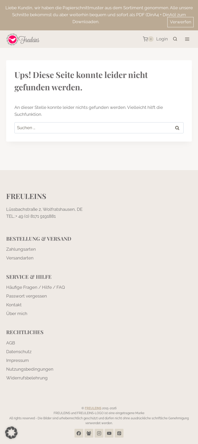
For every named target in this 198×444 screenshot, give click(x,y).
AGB (10, 342)
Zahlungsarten (21, 249)
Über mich (16, 313)
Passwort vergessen (26, 296)
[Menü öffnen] (187, 39)
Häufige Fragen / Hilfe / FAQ (35, 287)
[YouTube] (109, 433)
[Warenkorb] (148, 39)
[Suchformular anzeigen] (175, 39)
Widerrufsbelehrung (27, 377)
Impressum (17, 360)
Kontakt (14, 304)
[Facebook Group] (89, 433)
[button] (11, 432)
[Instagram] (99, 433)
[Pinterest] (119, 433)
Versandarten (20, 257)
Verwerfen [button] (180, 21)
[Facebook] (79, 433)
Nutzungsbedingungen (29, 369)
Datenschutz (18, 351)
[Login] (162, 39)
